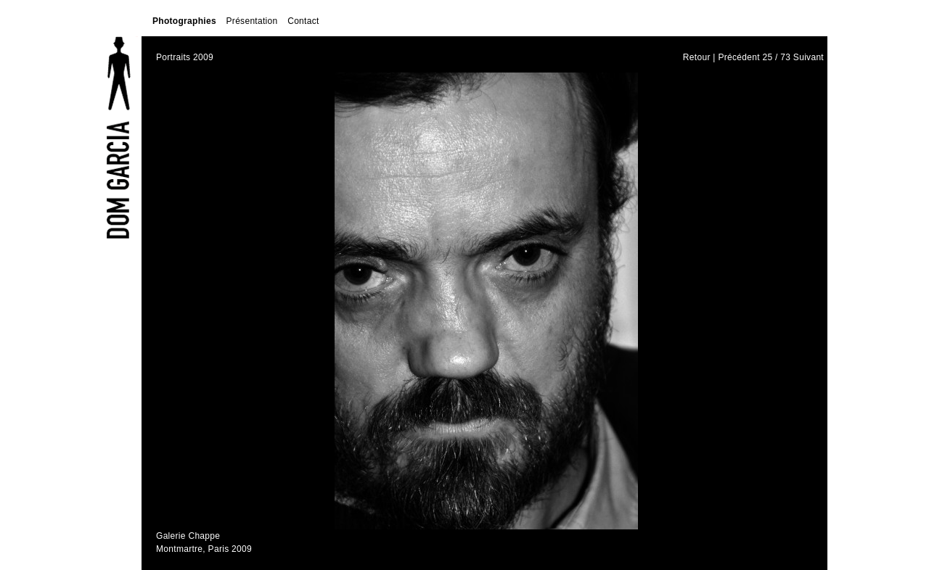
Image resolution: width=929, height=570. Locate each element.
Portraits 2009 (184, 57)
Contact (303, 21)
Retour (697, 57)
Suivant (808, 57)
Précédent (738, 57)
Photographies (184, 21)
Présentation (252, 21)
